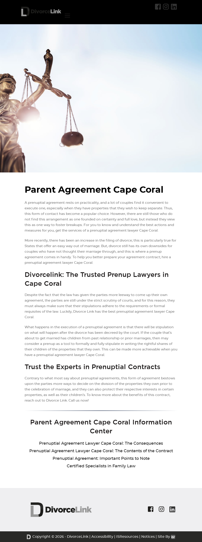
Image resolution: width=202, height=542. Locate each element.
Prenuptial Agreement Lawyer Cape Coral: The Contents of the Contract (101, 451)
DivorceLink (77, 536)
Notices (148, 536)
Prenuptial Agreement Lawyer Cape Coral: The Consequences (101, 444)
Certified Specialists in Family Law (101, 466)
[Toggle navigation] (67, 15)
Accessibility (102, 536)
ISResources (127, 536)
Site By (166, 536)
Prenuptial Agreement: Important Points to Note (101, 459)
